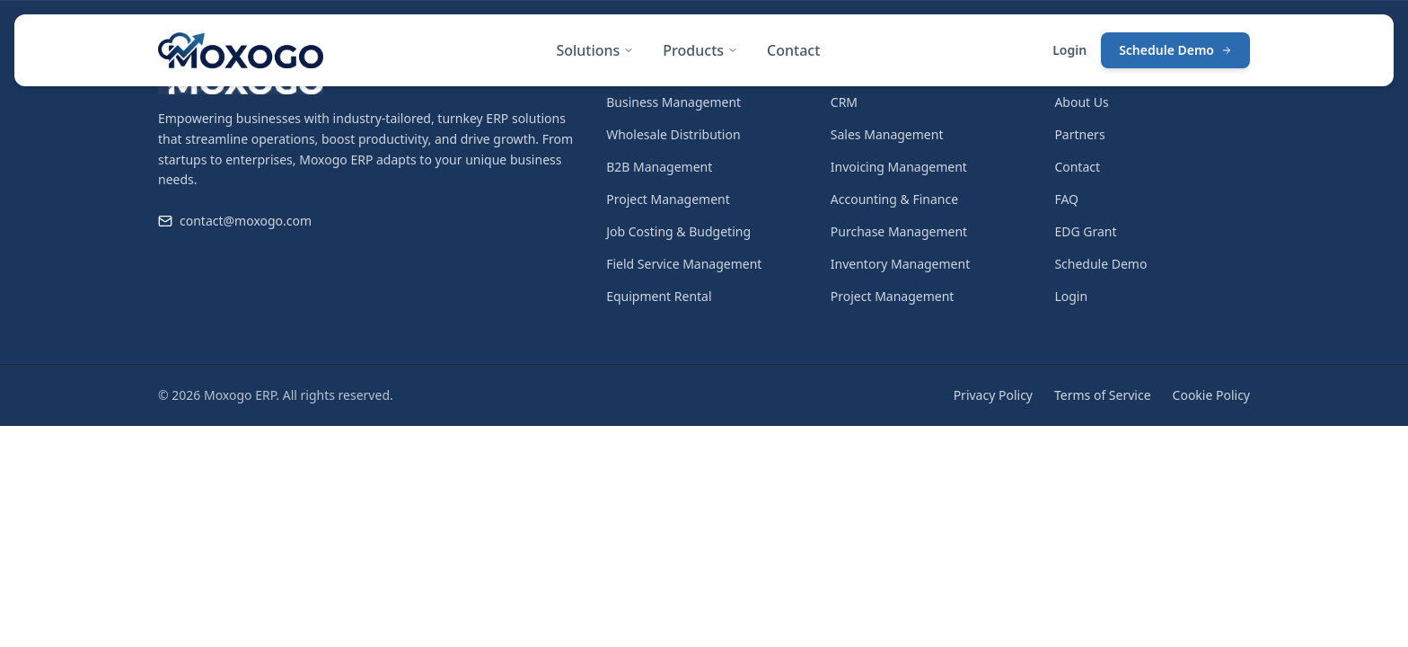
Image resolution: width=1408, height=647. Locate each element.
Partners (1079, 134)
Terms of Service (1102, 394)
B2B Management (659, 166)
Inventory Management (900, 263)
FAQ (1066, 199)
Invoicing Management (899, 166)
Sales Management (887, 134)
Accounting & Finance (894, 199)
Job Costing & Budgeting (678, 231)
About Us (1081, 102)
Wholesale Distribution (673, 134)
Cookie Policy (1211, 394)
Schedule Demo (1175, 49)
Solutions (595, 50)
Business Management (673, 102)
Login (1069, 49)
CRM (844, 102)
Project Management (668, 199)
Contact (793, 50)
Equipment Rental (658, 296)
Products (700, 50)
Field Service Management (683, 263)
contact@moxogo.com (246, 220)
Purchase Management (899, 231)
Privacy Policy (993, 394)
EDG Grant (1085, 231)
